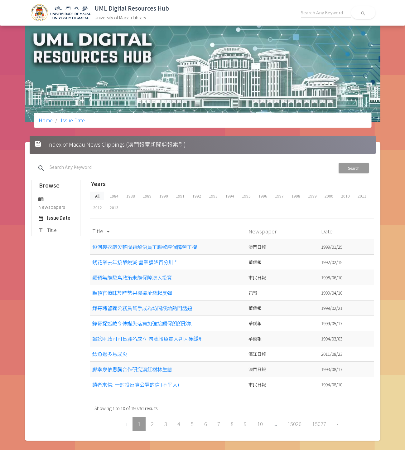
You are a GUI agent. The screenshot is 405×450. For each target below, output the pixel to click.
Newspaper (263, 231)
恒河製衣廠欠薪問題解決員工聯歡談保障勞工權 (144, 247)
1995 (246, 195)
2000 (329, 195)
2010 (345, 195)
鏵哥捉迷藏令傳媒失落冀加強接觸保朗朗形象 (142, 323)
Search (353, 168)
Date (327, 231)
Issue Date (72, 120)
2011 (362, 195)
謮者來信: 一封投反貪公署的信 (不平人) (135, 384)
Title (47, 230)
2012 (97, 207)
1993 (213, 195)
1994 (229, 195)
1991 (180, 195)
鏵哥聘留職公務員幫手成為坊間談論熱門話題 (142, 308)
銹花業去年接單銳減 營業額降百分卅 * (134, 262)
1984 (114, 195)
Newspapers (51, 202)
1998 (296, 195)
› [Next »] (337, 424)
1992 (196, 195)
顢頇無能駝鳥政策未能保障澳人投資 (132, 277)
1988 (130, 195)
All (97, 195)
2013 (114, 207)
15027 (319, 424)
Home (46, 120)
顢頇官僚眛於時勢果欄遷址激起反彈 (132, 292)
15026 (294, 424)
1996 (262, 195)
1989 (147, 195)
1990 (163, 195)
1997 (279, 195)
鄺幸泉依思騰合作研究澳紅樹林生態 (132, 369)
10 (260, 424)
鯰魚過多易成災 (109, 354)
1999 (312, 195)
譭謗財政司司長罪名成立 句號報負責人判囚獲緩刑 (147, 338)
